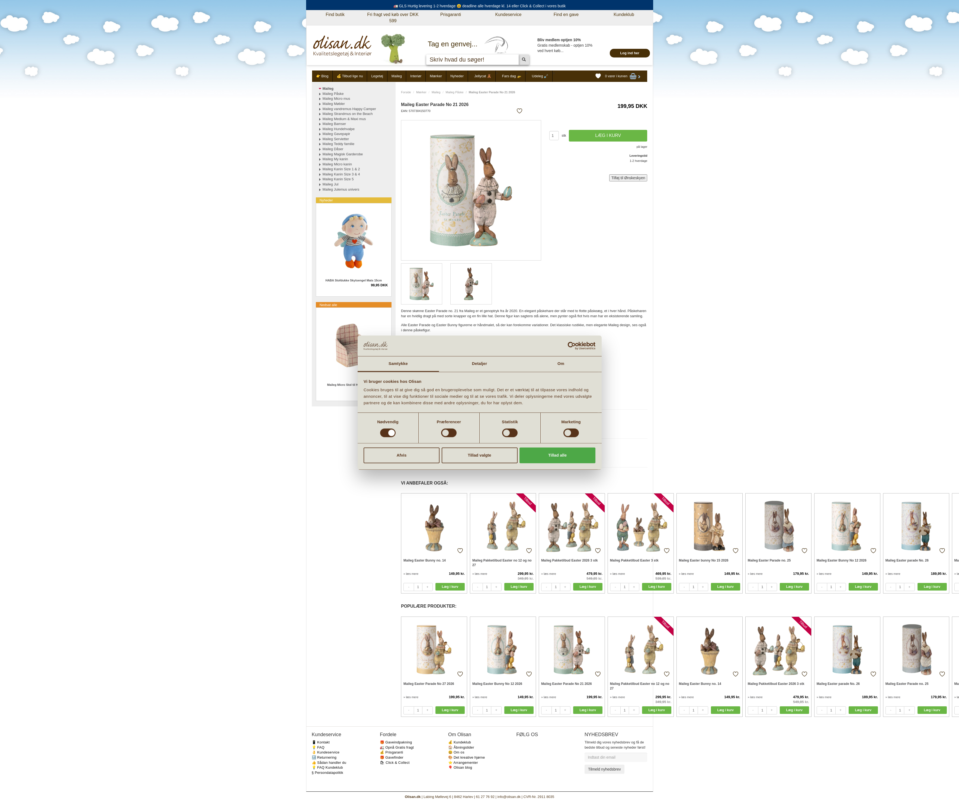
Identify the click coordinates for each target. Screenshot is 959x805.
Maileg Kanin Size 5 (338, 179)
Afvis (402, 455)
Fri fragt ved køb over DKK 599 (392, 17)
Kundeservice (508, 14)
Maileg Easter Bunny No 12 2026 (842, 560)
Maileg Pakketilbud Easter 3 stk (634, 560)
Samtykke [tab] (398, 363)
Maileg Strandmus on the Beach (348, 114)
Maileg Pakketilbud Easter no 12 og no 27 (502, 563)
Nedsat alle (328, 305)
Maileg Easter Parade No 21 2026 (566, 684)
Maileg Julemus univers (341, 189)
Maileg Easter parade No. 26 (907, 560)
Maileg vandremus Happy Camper (349, 109)
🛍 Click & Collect (395, 763)
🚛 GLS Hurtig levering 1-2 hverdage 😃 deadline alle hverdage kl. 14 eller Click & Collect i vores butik (479, 6)
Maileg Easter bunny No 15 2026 (704, 560)
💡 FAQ (318, 747)
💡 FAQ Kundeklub (327, 767)
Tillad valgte (479, 455)
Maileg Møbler (334, 104)
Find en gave (566, 14)
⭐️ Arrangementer (463, 763)
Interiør (415, 76)
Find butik (335, 14)
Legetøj (377, 76)
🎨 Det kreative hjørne (466, 757)
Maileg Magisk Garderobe (343, 154)
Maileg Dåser (333, 149)
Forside (406, 92)
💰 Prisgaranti (391, 752)
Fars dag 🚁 (511, 76)
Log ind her (629, 53)
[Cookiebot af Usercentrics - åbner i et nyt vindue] (571, 346)
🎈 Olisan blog (460, 767)
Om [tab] (560, 363)
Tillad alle (557, 455)
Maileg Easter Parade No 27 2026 (428, 684)
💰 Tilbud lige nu (350, 76)
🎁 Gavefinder (391, 757)
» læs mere (410, 573)
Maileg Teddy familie (339, 144)
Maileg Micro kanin (337, 164)
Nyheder (457, 76)
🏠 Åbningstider (461, 747)
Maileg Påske (455, 92)
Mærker (436, 76)
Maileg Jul (331, 184)
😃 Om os (456, 752)
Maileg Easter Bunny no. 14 (424, 560)
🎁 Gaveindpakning (396, 742)
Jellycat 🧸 (482, 76)
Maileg (397, 76)
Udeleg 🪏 (540, 76)
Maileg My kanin (335, 159)
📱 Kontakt (321, 742)
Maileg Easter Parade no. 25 (769, 560)
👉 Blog (322, 76)
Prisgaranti (450, 14)
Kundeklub (624, 14)
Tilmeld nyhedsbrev (604, 769)
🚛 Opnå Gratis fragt (397, 747)
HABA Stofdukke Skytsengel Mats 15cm (353, 280)
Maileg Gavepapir (336, 134)
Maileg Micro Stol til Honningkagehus (353, 384)
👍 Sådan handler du (329, 763)
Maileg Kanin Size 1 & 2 (341, 169)
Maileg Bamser (334, 124)
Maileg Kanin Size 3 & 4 (341, 174)
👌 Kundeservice (326, 752)
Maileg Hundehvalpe (339, 129)
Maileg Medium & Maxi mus (344, 119)
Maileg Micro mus (336, 99)
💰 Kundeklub (459, 742)
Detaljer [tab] (479, 363)
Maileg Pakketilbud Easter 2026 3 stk (569, 560)
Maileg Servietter (336, 139)
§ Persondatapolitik (327, 773)
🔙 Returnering (324, 757)
